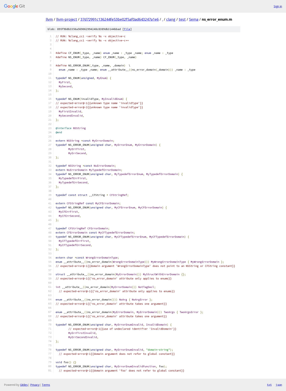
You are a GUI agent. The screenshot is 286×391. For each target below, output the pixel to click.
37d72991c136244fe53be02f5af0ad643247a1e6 (119, 19)
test (182, 19)
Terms (46, 385)
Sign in (278, 6)
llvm (49, 19)
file (127, 29)
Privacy (34, 385)
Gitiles (24, 385)
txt (269, 384)
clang (170, 19)
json (279, 384)
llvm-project (66, 19)
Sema (193, 19)
